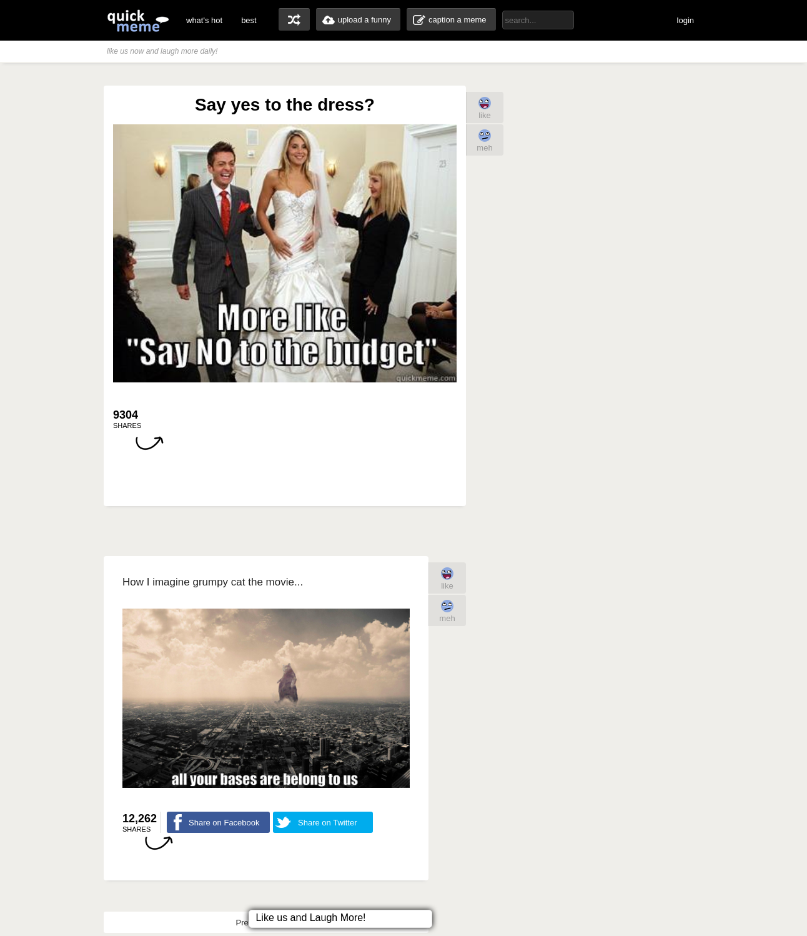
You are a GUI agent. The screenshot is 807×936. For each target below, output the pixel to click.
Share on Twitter (327, 822)
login (685, 20)
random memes (294, 19)
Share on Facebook (224, 822)
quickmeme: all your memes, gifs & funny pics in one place (138, 20)
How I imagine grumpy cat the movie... (212, 582)
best (249, 20)
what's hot (204, 20)
